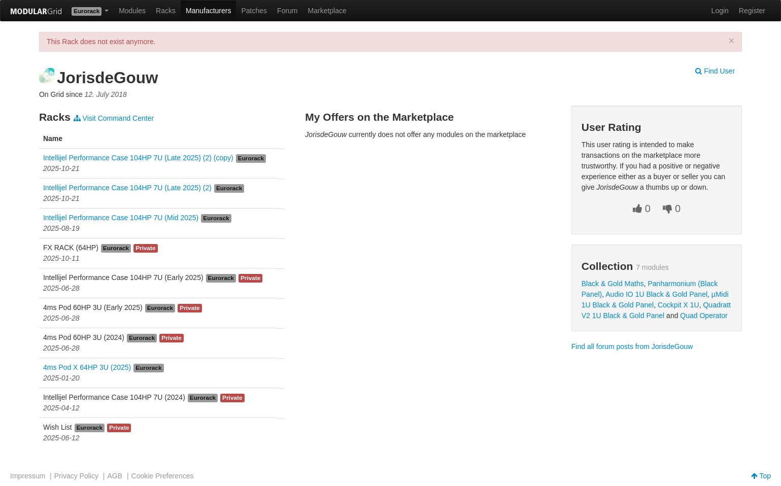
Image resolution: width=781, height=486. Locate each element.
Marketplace (327, 11)
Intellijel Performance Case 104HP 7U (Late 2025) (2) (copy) (138, 158)
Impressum (27, 476)
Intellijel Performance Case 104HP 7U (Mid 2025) (120, 218)
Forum (287, 11)
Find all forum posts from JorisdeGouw (632, 346)
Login (720, 11)
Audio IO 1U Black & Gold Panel (656, 294)
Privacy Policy (76, 476)
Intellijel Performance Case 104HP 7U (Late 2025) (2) (127, 188)
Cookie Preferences (162, 476)
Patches (254, 11)
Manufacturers (208, 11)
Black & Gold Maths (613, 284)
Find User (715, 71)
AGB (114, 476)
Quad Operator (703, 315)
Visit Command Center (114, 118)
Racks (166, 11)
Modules (132, 11)
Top (761, 476)
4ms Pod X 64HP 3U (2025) (87, 367)
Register (752, 11)
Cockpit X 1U (678, 305)
